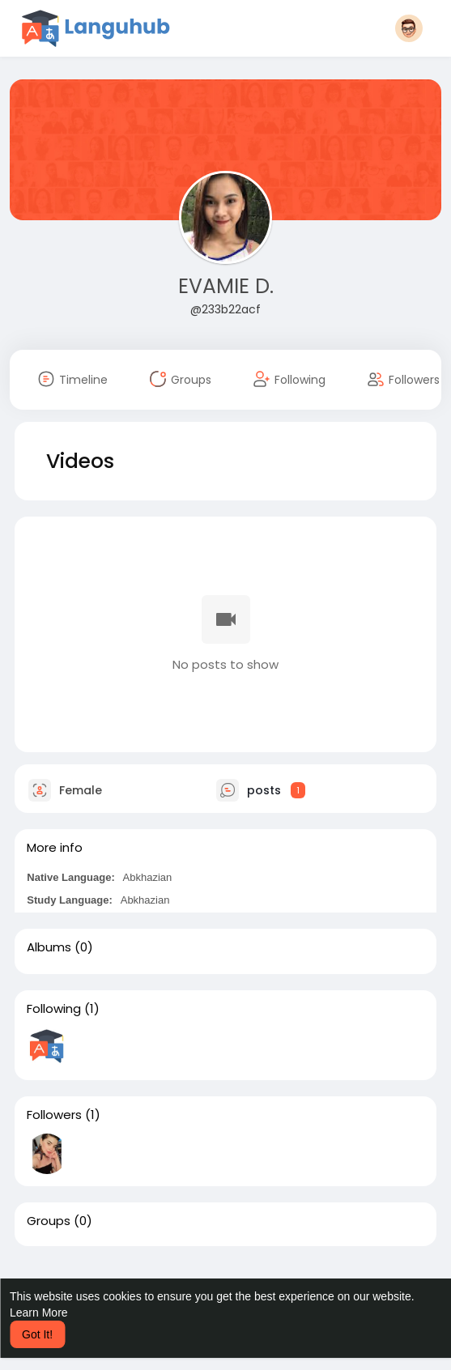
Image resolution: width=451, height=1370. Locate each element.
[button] (408, 28)
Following (54, 1008)
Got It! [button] (37, 1334)
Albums (49, 947)
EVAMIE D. (226, 286)
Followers (54, 1114)
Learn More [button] (39, 1312)
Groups (48, 1221)
